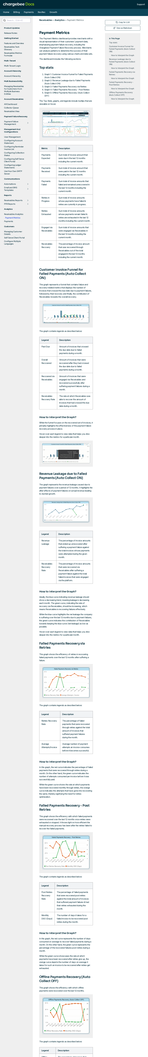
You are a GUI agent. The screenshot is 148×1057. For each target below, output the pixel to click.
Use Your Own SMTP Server (13, 172)
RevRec (41, 12)
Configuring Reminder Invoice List (14, 148)
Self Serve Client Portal (14, 238)
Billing (16, 12)
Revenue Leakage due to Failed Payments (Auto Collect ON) (122, 61)
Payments (29, 12)
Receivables (45, 20)
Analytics (60, 20)
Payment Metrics (12, 218)
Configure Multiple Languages (12, 242)
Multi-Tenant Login (12, 66)
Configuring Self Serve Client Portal (14, 160)
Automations (10, 184)
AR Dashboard (10, 104)
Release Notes (10, 33)
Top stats (113, 42)
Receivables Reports (13, 200)
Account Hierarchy (12, 76)
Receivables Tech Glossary (11, 48)
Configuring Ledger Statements (12, 166)
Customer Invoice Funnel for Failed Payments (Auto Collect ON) (122, 49)
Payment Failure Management (11, 122)
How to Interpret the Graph (122, 55)
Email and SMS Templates (10, 188)
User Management (12, 137)
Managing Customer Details (13, 232)
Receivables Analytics (13, 214)
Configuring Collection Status (14, 154)
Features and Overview (14, 43)
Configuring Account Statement (13, 141)
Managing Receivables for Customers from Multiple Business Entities (14, 90)
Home (6, 12)
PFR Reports (9, 204)
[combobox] (16, 20)
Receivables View (11, 111)
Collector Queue (11, 108)
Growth (53, 12)
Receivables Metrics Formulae (13, 54)
